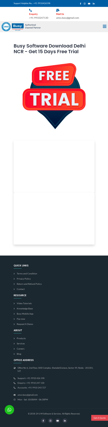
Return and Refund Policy (29, 284)
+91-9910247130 (38, 17)
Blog (19, 353)
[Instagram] (84, 3)
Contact (21, 289)
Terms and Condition (27, 273)
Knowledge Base (25, 308)
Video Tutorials (24, 303)
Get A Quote (100, 417)
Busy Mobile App (25, 313)
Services (21, 343)
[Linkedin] (94, 3)
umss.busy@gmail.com (67, 17)
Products (21, 338)
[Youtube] (89, 3)
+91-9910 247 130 (35, 383)
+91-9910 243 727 (37, 387)
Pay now (21, 319)
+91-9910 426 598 (35, 378)
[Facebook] (80, 3)
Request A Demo (25, 324)
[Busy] (21, 26)
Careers (20, 348)
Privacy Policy (24, 278)
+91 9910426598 (42, 3)
